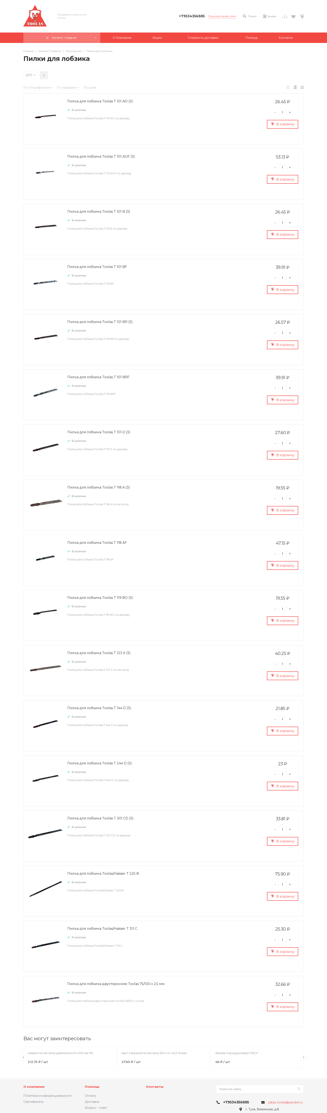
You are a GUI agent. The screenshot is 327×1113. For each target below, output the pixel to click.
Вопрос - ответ (96, 1108)
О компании (34, 1087)
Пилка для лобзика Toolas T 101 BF (97, 267)
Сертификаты (33, 1102)
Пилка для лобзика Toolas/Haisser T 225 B (103, 874)
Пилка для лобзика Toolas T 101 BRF (98, 377)
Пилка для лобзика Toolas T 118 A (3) (98, 487)
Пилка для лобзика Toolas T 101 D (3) (98, 432)
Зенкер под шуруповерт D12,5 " (237, 1053)
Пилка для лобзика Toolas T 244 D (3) (99, 763)
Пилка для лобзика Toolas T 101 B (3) (98, 212)
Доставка (92, 1102)
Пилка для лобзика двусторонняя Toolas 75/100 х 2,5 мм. (116, 984)
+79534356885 (192, 16)
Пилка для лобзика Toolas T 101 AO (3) (100, 101)
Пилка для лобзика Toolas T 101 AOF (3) (101, 156)
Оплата (90, 1096)
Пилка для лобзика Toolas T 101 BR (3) (100, 322)
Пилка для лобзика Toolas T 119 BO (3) (100, 598)
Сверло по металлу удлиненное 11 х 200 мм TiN (60, 1053)
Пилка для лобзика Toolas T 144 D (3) (99, 708)
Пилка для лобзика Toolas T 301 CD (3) (100, 818)
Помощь (92, 1087)
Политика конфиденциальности (47, 1096)
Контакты (155, 1087)
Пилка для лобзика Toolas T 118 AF (97, 543)
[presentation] (23, 1057)
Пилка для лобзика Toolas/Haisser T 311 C (102, 929)
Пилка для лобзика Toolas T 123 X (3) (99, 653)
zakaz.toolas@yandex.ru (285, 1102)
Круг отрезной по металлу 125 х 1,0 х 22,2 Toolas (154, 1053)
